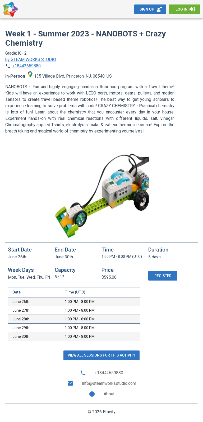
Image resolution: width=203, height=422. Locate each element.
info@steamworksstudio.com (101, 383)
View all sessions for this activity (101, 355)
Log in (185, 9)
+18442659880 (26, 65)
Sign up (151, 9)
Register (163, 276)
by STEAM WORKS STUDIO (30, 59)
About (101, 394)
